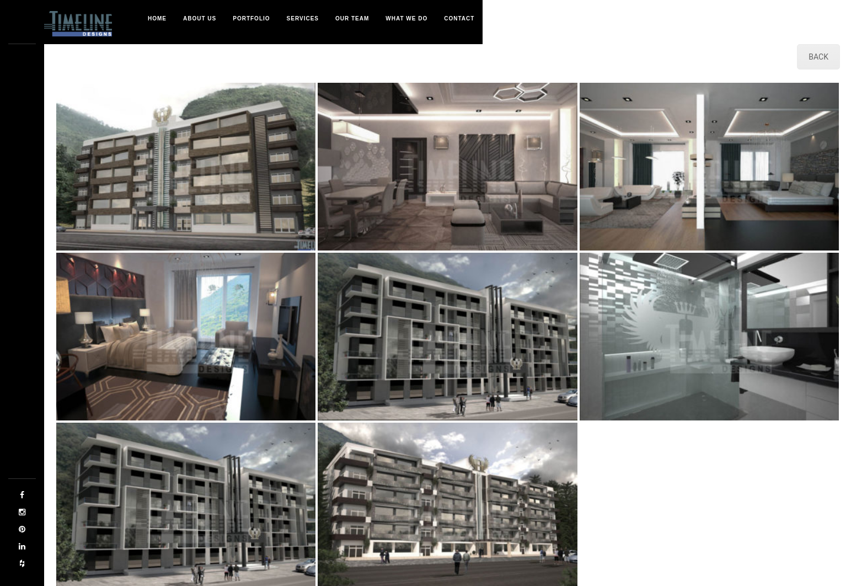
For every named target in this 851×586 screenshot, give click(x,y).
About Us (199, 18)
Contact (459, 18)
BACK (818, 56)
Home (157, 18)
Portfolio (251, 18)
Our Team (352, 18)
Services (303, 18)
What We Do (406, 18)
